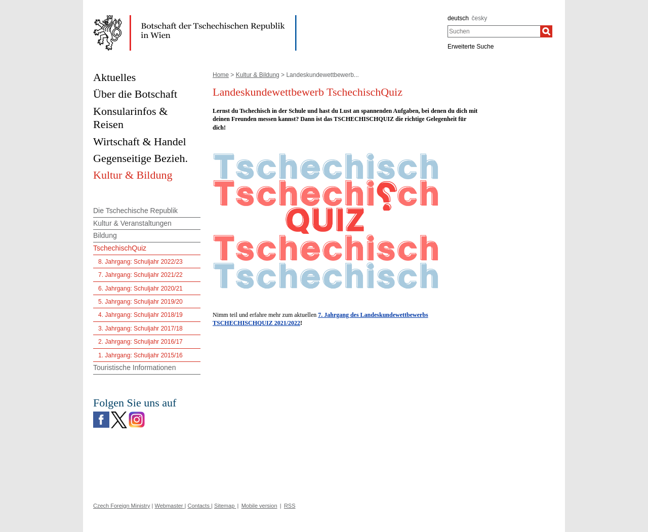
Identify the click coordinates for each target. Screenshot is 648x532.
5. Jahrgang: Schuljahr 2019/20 (140, 301)
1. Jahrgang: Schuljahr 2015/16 (140, 355)
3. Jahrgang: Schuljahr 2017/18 (140, 328)
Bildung (105, 235)
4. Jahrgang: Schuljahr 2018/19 (140, 314)
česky (480, 18)
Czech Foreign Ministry (121, 506)
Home (221, 74)
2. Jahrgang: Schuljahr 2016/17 (140, 341)
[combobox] (494, 31)
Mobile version (259, 506)
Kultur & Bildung (257, 74)
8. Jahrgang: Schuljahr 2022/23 (140, 261)
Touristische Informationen (134, 367)
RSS (290, 506)
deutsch (458, 18)
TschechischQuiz (119, 248)
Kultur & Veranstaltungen (132, 223)
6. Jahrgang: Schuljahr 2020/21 (140, 288)
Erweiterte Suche (471, 47)
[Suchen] (546, 31)
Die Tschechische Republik (135, 211)
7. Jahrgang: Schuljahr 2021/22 (140, 274)
